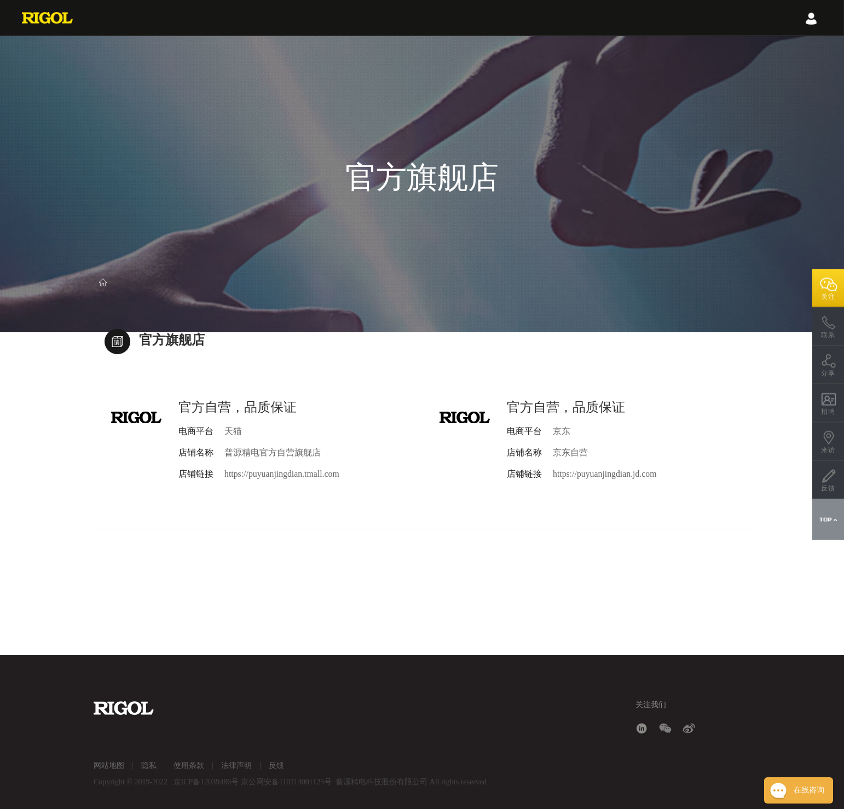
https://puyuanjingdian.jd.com (605, 473)
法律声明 (236, 765)
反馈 (276, 765)
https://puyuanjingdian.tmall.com (282, 473)
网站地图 (109, 765)
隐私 (149, 765)
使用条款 (189, 765)
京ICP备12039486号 (206, 782)
